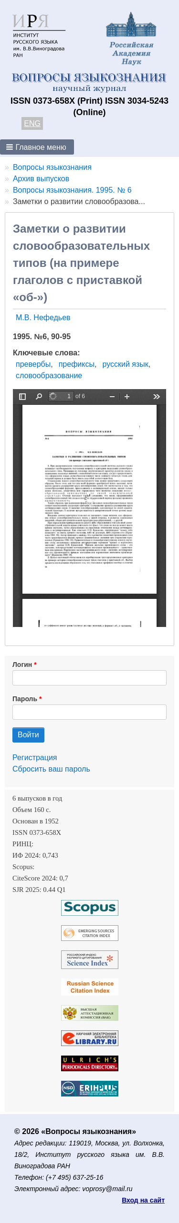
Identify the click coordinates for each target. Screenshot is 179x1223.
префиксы (77, 364)
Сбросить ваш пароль (51, 769)
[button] (37, 147)
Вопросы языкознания (52, 167)
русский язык (125, 364)
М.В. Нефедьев (43, 317)
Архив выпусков (41, 179)
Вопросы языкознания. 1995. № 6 (72, 190)
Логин (22, 664)
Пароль (24, 699)
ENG (32, 123)
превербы (33, 364)
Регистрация (34, 757)
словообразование (49, 376)
